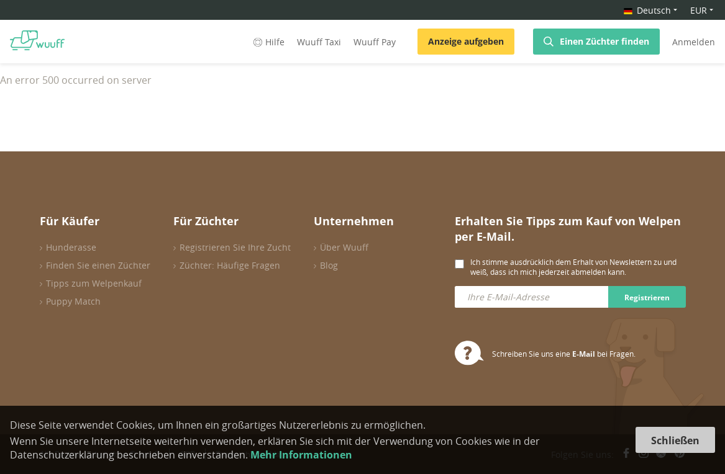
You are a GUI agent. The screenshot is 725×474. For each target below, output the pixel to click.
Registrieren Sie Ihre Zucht (235, 247)
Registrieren (647, 297)
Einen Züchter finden (604, 41)
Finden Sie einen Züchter (98, 265)
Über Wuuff (344, 247)
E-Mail (583, 354)
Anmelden (693, 42)
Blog (329, 265)
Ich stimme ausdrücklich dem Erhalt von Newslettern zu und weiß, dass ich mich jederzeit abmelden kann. (573, 267)
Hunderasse (71, 247)
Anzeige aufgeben (466, 41)
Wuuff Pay (374, 42)
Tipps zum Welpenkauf (94, 283)
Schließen (675, 440)
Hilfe (268, 42)
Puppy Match (73, 301)
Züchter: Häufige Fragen (230, 265)
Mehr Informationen (301, 455)
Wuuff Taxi (319, 42)
